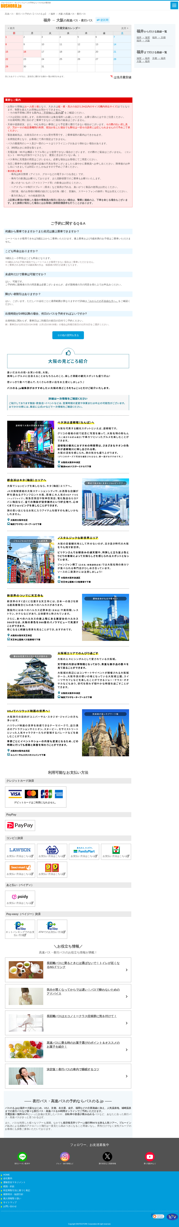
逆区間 (102, 20)
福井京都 (159, 37)
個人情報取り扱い (12, 1198)
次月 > (124, 28)
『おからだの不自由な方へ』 (102, 301)
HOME (6, 1175)
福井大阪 (143, 40)
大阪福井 (143, 61)
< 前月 (11, 28)
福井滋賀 (143, 37)
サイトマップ (10, 1202)
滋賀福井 (143, 58)
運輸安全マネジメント (14, 1182)
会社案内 (7, 1178)
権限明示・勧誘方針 (13, 1194)
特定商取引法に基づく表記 (16, 1190)
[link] (158, 1216)
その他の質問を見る (68, 335)
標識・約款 (8, 1186)
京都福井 (159, 58)
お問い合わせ (10, 1206)
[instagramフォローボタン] (65, 1156)
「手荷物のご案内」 (52, 112)
